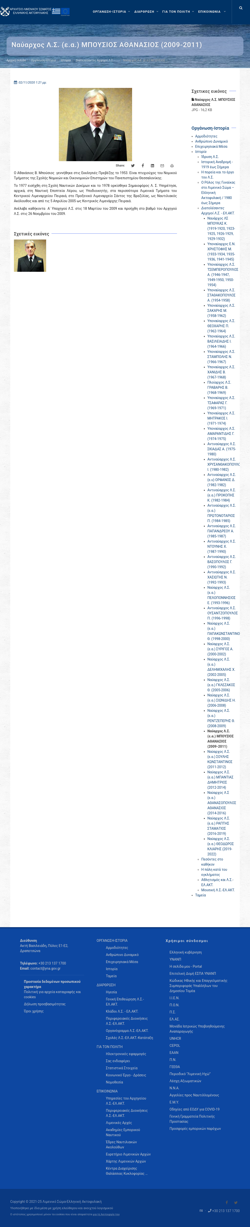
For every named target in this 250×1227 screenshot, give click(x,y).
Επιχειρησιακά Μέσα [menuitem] (122, 962)
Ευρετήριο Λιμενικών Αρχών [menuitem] (128, 1154)
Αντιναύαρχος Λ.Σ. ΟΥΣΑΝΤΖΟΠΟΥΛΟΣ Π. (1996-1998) (223, 613)
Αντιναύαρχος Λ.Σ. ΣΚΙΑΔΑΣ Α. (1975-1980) (222, 449)
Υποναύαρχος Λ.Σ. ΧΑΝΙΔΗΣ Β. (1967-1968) (221, 372)
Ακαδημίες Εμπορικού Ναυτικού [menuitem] (123, 1132)
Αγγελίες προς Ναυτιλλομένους (194, 1095)
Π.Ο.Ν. (174, 1005)
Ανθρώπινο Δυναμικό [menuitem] (122, 955)
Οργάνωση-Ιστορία (43, 60)
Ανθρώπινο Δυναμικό (211, 141)
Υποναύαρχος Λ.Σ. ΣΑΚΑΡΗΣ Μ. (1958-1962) (221, 311)
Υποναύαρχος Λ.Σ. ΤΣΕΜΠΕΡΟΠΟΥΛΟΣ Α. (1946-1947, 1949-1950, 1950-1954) (223, 274)
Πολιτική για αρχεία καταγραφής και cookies (52, 994)
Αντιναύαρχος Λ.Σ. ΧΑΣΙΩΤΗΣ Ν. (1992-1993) (222, 577)
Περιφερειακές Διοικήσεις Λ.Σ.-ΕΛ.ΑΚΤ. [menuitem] (127, 1021)
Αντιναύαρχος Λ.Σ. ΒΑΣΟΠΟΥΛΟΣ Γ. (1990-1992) (222, 562)
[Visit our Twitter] (236, 1202)
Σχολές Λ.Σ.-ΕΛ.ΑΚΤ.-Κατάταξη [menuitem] (129, 1038)
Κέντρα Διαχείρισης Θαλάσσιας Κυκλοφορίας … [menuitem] (127, 1170)
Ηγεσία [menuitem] (111, 992)
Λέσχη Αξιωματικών (185, 1081)
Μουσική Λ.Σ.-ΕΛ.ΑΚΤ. (218, 890)
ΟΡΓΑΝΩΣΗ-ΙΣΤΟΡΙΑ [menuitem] (112, 941)
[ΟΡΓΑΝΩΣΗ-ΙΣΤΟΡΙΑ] (112, 11)
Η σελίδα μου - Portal (186, 966)
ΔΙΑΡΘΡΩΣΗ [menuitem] (106, 985)
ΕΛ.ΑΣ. (175, 1019)
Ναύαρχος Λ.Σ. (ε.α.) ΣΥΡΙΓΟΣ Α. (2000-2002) (220, 649)
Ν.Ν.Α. (174, 1088)
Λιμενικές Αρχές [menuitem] (119, 1123)
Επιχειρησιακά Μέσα (211, 146)
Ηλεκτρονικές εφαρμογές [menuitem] (126, 1054)
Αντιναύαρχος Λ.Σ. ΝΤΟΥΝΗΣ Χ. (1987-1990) (222, 546)
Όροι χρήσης (34, 1011)
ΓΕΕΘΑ (175, 1067)
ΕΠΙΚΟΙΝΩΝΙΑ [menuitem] (107, 1091)
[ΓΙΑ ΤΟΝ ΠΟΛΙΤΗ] (179, 11)
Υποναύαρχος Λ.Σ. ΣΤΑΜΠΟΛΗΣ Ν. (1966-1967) (221, 357)
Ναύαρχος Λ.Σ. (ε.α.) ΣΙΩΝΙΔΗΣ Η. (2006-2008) (222, 700)
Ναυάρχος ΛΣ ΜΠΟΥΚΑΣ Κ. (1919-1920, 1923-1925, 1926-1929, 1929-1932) (221, 228)
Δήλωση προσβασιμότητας (45, 1004)
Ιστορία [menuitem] (111, 969)
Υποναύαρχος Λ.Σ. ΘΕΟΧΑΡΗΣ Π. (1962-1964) (221, 326)
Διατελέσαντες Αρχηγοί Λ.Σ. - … (97, 60)
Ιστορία (66, 60)
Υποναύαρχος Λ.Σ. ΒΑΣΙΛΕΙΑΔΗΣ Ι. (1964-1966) (221, 341)
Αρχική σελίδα (16, 60)
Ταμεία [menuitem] (111, 976)
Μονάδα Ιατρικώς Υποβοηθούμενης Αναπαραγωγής (197, 1028)
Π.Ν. (173, 1060)
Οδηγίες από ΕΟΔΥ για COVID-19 (195, 1109)
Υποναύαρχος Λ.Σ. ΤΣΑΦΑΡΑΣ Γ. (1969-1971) (221, 403)
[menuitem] (212, 11)
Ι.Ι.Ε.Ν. (174, 998)
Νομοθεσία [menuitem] (114, 1082)
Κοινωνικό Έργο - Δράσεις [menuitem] (126, 1075)
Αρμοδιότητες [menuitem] (117, 948)
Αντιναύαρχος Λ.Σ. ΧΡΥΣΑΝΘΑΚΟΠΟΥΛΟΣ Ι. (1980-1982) (225, 464)
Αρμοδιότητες (206, 136)
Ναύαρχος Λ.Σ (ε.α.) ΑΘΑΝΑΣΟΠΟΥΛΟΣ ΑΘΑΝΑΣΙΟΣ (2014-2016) (222, 803)
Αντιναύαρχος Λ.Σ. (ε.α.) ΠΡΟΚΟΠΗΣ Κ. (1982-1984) (222, 495)
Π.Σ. (173, 1012)
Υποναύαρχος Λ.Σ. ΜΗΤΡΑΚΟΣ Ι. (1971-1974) (221, 418)
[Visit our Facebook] (227, 1202)
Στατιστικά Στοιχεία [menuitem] (121, 1068)
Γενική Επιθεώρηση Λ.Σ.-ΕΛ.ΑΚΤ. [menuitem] (125, 1001)
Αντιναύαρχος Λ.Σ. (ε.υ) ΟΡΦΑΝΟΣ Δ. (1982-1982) (222, 480)
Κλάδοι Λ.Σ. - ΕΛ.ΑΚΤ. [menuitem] (122, 1011)
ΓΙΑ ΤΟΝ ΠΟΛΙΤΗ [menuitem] (110, 1047)
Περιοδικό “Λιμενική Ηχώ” (190, 1074)
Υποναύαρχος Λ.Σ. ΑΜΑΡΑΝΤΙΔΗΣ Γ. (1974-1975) (221, 434)
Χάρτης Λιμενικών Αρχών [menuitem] (126, 1161)
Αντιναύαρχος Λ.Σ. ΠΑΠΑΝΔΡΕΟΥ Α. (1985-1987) (222, 531)
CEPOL (175, 1046)
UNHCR (175, 1038)
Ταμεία (200, 895)
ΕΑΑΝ (174, 1053)
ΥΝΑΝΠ (175, 959)
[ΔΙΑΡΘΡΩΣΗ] (147, 11)
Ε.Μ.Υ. (174, 1102)
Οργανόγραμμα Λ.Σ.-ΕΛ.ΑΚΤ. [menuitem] (127, 1031)
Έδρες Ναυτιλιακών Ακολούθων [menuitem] (121, 1144)
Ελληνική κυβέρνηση (186, 952)
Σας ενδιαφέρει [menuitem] (118, 1061)
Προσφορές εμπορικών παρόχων (195, 1129)
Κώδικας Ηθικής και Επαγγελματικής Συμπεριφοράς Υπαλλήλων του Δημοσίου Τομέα (199, 986)
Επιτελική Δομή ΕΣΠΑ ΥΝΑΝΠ (193, 973)
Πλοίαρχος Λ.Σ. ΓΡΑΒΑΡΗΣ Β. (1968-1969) (219, 387)
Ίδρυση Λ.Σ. (210, 157)
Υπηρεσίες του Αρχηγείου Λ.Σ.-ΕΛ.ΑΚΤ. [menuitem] (126, 1100)
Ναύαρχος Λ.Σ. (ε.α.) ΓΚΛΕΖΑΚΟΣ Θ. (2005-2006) (221, 685)
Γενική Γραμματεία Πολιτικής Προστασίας (192, 1118)
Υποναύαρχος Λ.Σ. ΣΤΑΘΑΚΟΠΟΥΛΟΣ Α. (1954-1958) (222, 295)
